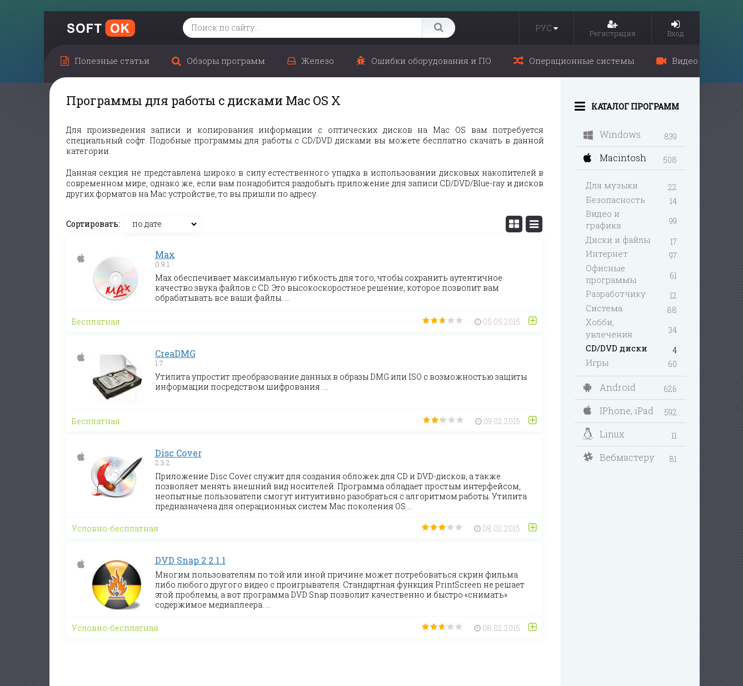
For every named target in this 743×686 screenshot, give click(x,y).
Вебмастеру (619, 457)
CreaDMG (175, 353)
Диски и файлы (618, 239)
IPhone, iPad (619, 410)
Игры (597, 362)
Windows (612, 134)
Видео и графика (603, 219)
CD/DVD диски (616, 348)
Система (604, 308)
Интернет (607, 253)
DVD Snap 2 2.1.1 (190, 560)
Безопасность (615, 199)
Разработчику (616, 293)
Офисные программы (611, 273)
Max (165, 254)
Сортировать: (93, 223)
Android (610, 387)
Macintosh (615, 157)
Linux (603, 434)
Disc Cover (178, 453)
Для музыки (612, 185)
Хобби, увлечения (609, 327)
